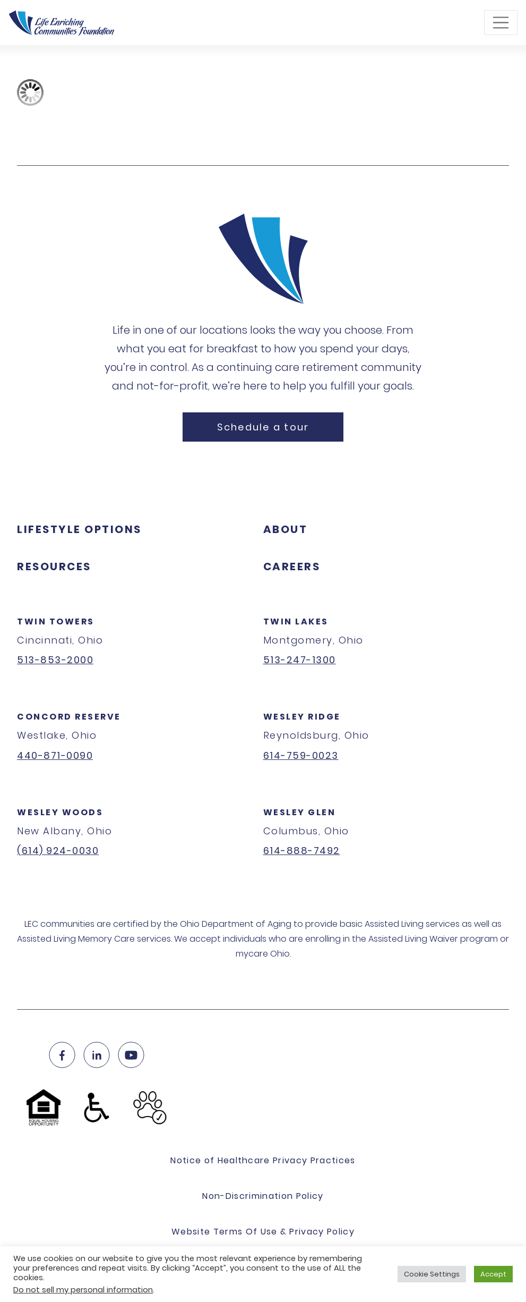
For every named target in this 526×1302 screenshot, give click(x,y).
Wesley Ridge (302, 717)
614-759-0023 (301, 755)
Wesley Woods (60, 812)
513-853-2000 (55, 659)
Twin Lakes (296, 621)
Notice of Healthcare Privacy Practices (263, 1160)
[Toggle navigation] (501, 23)
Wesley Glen (299, 812)
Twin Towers (55, 621)
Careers (292, 566)
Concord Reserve (69, 717)
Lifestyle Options (79, 529)
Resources (54, 566)
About (285, 529)
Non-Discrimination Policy (262, 1196)
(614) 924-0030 (58, 850)
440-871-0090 (55, 755)
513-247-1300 (299, 659)
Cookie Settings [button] (432, 1274)
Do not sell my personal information (83, 1289)
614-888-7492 (301, 850)
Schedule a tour (263, 427)
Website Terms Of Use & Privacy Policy (263, 1231)
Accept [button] (493, 1274)
